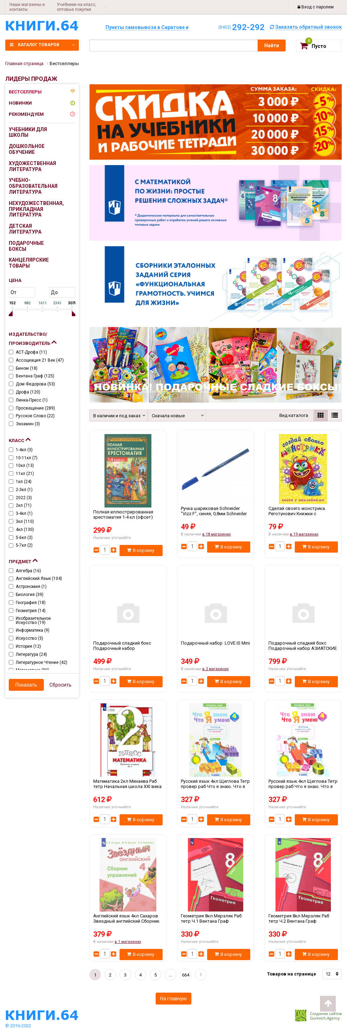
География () (31, 603)
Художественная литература (32, 166)
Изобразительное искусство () (33, 620)
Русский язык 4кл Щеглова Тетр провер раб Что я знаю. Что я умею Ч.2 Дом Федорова (215, 787)
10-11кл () (27, 458)
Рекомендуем (26, 114)
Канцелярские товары (29, 263)
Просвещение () (35, 408)
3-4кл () (24, 513)
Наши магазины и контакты (27, 7)
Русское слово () (35, 416)
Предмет (23, 560)
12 (328, 974)
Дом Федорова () (35, 384)
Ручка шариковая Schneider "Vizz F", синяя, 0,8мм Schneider (215, 514)
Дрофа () (28, 392)
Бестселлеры (25, 91)
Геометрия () (31, 611)
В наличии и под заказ (115, 415)
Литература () (31, 654)
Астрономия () (31, 586)
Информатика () (32, 630)
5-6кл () (24, 537)
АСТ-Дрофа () (31, 352)
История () (28, 646)
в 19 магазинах (304, 534)
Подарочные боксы (26, 246)
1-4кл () (24, 450)
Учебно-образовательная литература (33, 186)
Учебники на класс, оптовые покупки (76, 7)
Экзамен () (28, 424)
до (54, 292)
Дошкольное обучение (27, 149)
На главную (173, 998)
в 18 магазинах (216, 534)
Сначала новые (168, 415)
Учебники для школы (28, 132)
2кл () (24, 505)
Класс (19, 439)
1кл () (24, 482)
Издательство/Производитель (32, 339)
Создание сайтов (326, 1013)
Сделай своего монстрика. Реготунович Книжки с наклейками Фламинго (303, 514)
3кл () (25, 521)
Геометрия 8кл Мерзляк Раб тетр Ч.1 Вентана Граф (215, 921)
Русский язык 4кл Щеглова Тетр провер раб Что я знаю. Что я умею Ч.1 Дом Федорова (303, 787)
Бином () (27, 368)
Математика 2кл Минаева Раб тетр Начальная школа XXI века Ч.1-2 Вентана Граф (128, 787)
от (13, 292)
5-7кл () (24, 545)
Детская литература (25, 229)
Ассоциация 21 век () (40, 360)
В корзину (140, 550)
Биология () (29, 594)
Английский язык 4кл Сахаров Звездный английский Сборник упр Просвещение (128, 921)
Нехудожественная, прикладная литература (34, 209)
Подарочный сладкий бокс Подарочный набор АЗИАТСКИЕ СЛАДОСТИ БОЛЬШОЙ (303, 648)
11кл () (25, 473)
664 (185, 975)
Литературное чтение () (41, 662)
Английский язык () (39, 578)
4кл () (25, 529)
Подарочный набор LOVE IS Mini (215, 648)
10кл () (25, 465)
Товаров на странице (291, 974)
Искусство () (29, 638)
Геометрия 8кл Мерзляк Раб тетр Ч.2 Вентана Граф (303, 921)
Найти (271, 45)
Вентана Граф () (35, 376)
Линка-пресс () (32, 400)
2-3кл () (24, 490)
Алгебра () (28, 571)
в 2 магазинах (215, 669)
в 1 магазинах (128, 941)
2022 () (24, 498)
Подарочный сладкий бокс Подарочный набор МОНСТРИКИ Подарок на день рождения (128, 648)
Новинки (20, 103)
